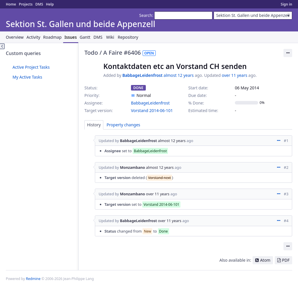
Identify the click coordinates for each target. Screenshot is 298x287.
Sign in (286, 4)
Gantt (85, 37)
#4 (286, 220)
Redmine (33, 278)
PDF (286, 260)
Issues (71, 37)
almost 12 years (179, 75)
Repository (128, 37)
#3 (286, 193)
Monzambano (132, 167)
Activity (33, 37)
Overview (15, 37)
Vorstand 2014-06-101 (152, 110)
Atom (265, 260)
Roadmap (52, 37)
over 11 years (234, 75)
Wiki (110, 37)
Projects (26, 4)
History (94, 124)
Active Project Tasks (31, 67)
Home (11, 4)
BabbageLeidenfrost (142, 75)
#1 (286, 140)
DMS (39, 4)
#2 (286, 167)
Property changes (123, 124)
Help (50, 4)
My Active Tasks (27, 77)
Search (145, 15)
